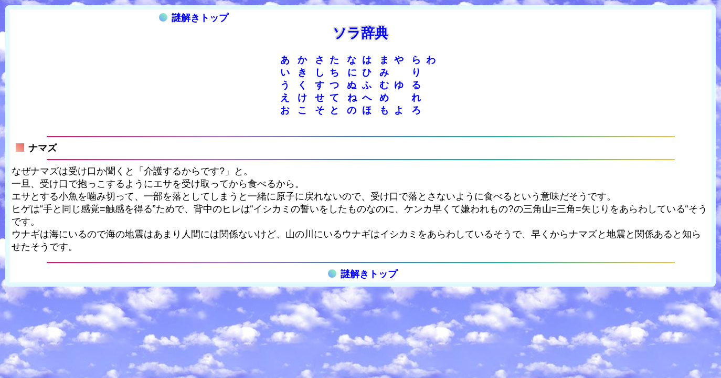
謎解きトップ (193, 18)
